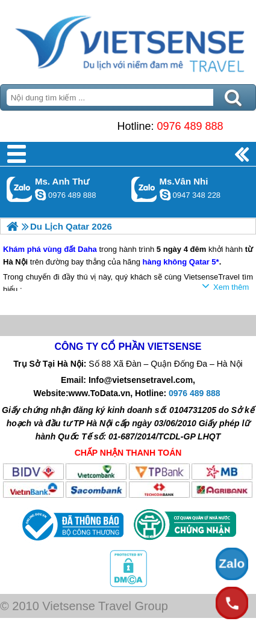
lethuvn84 (40, 195)
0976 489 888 (190, 126)
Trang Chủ (128, 39)
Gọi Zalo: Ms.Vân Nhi (144, 189)
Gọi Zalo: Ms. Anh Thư (19, 189)
